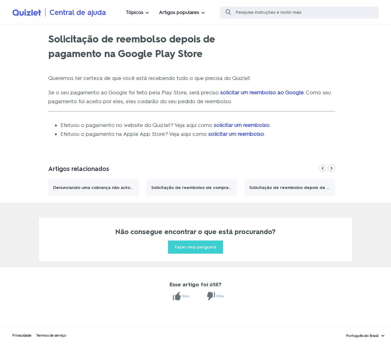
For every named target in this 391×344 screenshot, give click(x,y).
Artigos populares (179, 12)
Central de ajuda (77, 12)
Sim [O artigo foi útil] (185, 296)
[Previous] (323, 168)
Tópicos (134, 12)
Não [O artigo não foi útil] (220, 296)
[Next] (331, 168)
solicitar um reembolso (241, 125)
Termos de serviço (51, 335)
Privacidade (21, 335)
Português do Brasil (362, 336)
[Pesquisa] (299, 12)
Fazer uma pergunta (195, 247)
